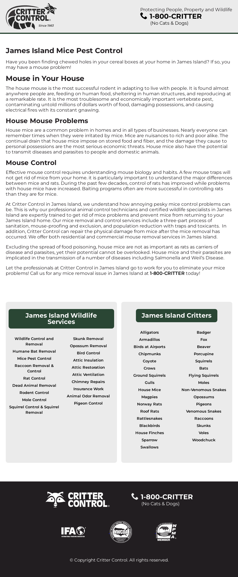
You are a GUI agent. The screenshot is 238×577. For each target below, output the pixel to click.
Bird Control (88, 353)
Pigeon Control (88, 403)
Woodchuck (203, 440)
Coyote (149, 361)
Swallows (150, 447)
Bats (203, 368)
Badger (204, 332)
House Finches (149, 433)
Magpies (149, 397)
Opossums (204, 397)
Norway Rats (149, 404)
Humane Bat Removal (34, 351)
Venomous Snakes (203, 411)
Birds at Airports (149, 347)
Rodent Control (34, 393)
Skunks (204, 425)
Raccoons (203, 418)
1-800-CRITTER (167, 273)
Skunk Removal (88, 339)
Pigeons (204, 404)
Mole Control (34, 400)
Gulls (150, 382)
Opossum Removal (88, 346)
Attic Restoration (88, 367)
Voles (204, 433)
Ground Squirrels (149, 375)
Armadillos (149, 339)
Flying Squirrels (204, 375)
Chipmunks (149, 354)
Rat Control (34, 378)
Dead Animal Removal (34, 385)
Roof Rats (149, 411)
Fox (203, 339)
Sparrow (149, 440)
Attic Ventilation (88, 374)
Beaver (203, 347)
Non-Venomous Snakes (204, 390)
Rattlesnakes (149, 418)
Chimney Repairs (88, 382)
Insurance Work (88, 389)
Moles (203, 382)
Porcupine (204, 354)
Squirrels (203, 361)
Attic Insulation (88, 360)
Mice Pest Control (34, 358)
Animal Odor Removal (88, 396)
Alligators (149, 332)
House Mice (149, 390)
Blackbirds (149, 425)
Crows (149, 368)
